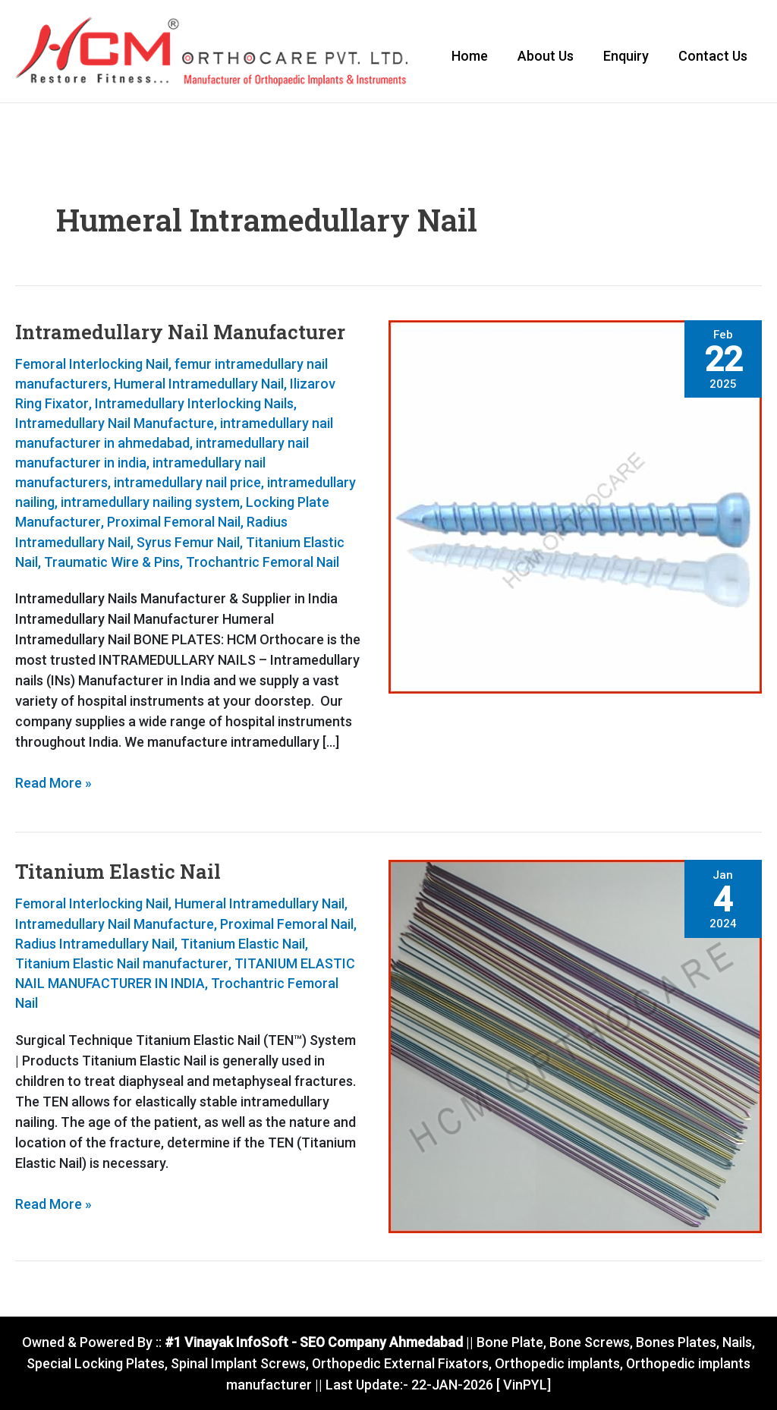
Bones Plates (677, 1344)
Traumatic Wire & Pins (112, 563)
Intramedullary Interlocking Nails (193, 405)
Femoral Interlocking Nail (91, 365)
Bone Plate (509, 1344)
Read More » (53, 784)
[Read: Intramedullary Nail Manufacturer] (575, 507)
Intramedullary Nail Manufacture (114, 425)
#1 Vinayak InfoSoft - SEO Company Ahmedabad (313, 1344)
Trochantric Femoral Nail (262, 563)
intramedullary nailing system (150, 504)
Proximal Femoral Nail (173, 524)
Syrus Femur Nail (188, 544)
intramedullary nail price (187, 485)
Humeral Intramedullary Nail (199, 385)
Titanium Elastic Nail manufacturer (121, 964)
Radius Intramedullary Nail (95, 944)
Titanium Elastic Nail (118, 873)
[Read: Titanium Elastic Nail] (575, 1047)
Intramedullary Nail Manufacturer (180, 333)
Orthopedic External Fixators (400, 1364)
